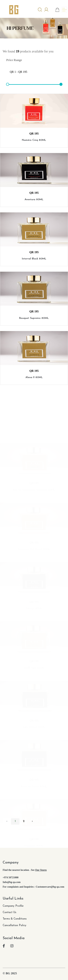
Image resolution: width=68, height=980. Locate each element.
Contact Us (9, 912)
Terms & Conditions (15, 919)
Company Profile (13, 906)
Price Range (14, 60)
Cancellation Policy (14, 925)
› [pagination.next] (32, 821)
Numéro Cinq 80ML (34, 142)
